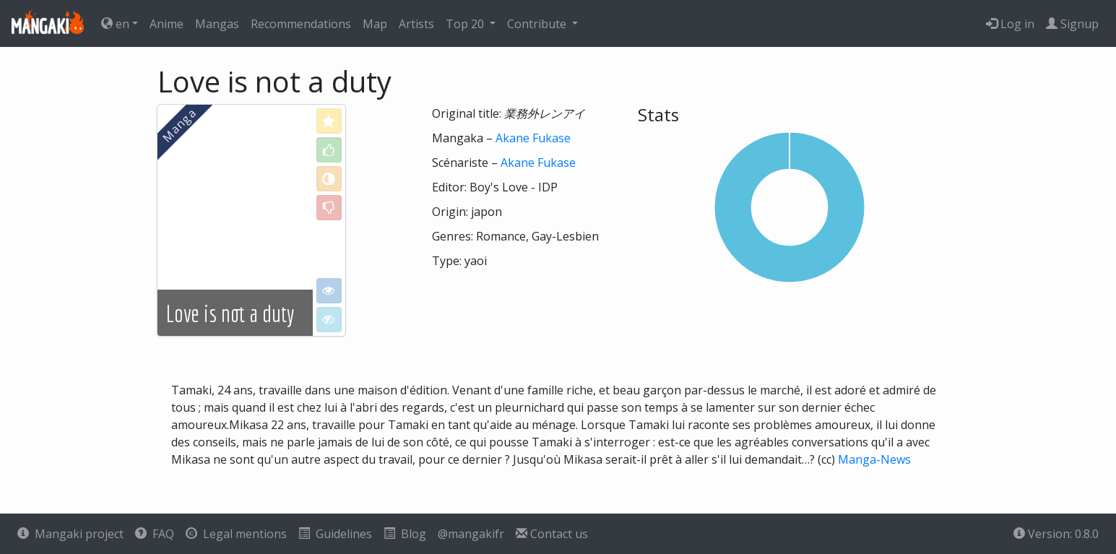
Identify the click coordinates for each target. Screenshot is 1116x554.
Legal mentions (236, 534)
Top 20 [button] (466, 24)
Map (375, 24)
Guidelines (335, 534)
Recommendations (301, 24)
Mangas (217, 24)
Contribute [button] (538, 24)
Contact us (552, 534)
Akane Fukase (533, 138)
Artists (416, 24)
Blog (405, 534)
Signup (1072, 24)
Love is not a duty (230, 313)
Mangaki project (70, 534)
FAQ (154, 534)
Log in (1010, 24)
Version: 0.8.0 (1056, 534)
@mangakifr (471, 534)
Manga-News (874, 459)
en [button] (115, 24)
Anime (166, 24)
